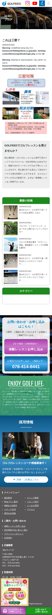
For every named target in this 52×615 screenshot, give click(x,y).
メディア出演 (10, 509)
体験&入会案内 (10, 505)
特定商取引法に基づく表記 (15, 530)
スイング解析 (33, 498)
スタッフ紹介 (33, 502)
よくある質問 (33, 505)
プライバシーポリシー (14, 534)
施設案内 (8, 498)
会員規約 (8, 538)
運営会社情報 (10, 513)
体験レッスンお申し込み (15, 526)
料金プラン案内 (11, 502)
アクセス (31, 509)
